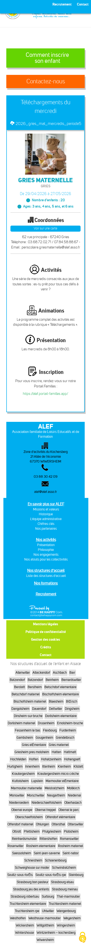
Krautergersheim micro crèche (58, 774)
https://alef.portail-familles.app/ (45, 393)
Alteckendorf (41, 673)
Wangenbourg (66, 911)
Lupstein (37, 781)
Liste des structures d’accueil (46, 576)
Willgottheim (45, 925)
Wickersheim (25, 925)
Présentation (46, 545)
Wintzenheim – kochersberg (56, 933)
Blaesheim (56, 701)
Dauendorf (39, 709)
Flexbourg (50, 730)
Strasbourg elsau (62, 882)
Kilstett (78, 766)
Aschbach (60, 673)
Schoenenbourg (55, 860)
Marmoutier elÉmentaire (62, 781)
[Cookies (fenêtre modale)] (82, 937)
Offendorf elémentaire (60, 817)
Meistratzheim (54, 788)
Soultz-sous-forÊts (20, 875)
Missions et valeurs (46, 509)
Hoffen (33, 759)
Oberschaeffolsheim (29, 817)
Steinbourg (76, 875)
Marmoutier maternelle (26, 788)
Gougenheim (44, 738)
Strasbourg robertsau (25, 896)
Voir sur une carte (45, 228)
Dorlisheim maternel (21, 723)
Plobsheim (71, 831)
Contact (45, 654)
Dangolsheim (20, 709)
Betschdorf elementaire (60, 687)
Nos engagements (45, 555)
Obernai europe (21, 810)
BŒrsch (71, 701)
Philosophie (46, 550)
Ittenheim (48, 766)
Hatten (56, 752)
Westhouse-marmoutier (44, 918)
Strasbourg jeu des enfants (31, 889)
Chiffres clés (46, 524)
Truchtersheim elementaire (28, 904)
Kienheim (64, 766)
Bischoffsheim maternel (30, 701)
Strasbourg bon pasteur (32, 882)
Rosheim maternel (70, 846)
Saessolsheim (21, 853)
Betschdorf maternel (26, 694)
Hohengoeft (72, 759)
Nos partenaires (46, 529)
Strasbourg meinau (65, 889)
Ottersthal (58, 824)
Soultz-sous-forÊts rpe (50, 875)
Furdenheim (67, 730)
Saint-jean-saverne (47, 853)
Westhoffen (18, 918)
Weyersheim (72, 918)
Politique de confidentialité (45, 631)
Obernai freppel (45, 810)
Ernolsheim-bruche (70, 723)
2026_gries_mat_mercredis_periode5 (48, 123)
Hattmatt (70, 752)
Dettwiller (55, 709)
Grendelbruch (65, 738)
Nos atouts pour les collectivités (46, 559)
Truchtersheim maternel (65, 904)
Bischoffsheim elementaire (60, 694)
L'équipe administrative (46, 519)
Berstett (19, 687)
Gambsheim (25, 738)
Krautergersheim (23, 774)
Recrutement (46, 594)
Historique (46, 514)
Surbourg (48, 896)
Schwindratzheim (64, 868)
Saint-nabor (71, 853)
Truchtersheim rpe (27, 911)
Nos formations (46, 583)
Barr (72, 673)
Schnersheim (33, 860)
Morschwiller (35, 795)
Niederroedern (19, 803)
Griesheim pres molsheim (32, 752)
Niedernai (74, 795)
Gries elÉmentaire (34, 745)
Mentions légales (45, 624)
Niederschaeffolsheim (47, 803)
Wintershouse (24, 933)
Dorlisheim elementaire (61, 716)
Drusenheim (46, 723)
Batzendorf (17, 680)
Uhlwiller (48, 911)
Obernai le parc (68, 810)
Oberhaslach (73, 803)
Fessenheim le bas (27, 730)
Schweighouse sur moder (32, 868)
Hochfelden (18, 759)
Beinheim (52, 680)
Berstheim (35, 687)
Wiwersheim (45, 940)
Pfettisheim (32, 831)
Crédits (45, 647)
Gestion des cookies (45, 639)
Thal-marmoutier (68, 896)
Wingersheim (66, 925)
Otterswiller (75, 824)
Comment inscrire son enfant (47, 58)
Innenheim (32, 766)
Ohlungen (42, 824)
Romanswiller (69, 839)
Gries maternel (59, 745)
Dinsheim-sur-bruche (28, 716)
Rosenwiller (16, 846)
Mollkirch (73, 788)
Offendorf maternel (20, 824)
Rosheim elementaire (40, 846)
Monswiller (16, 795)
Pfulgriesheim (51, 831)
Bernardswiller (71, 680)
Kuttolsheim (20, 781)
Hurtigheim (15, 766)
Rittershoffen (48, 839)
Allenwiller (23, 673)
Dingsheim (72, 709)
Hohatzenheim (51, 759)
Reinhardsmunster (24, 839)
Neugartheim (56, 795)
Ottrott (16, 831)
